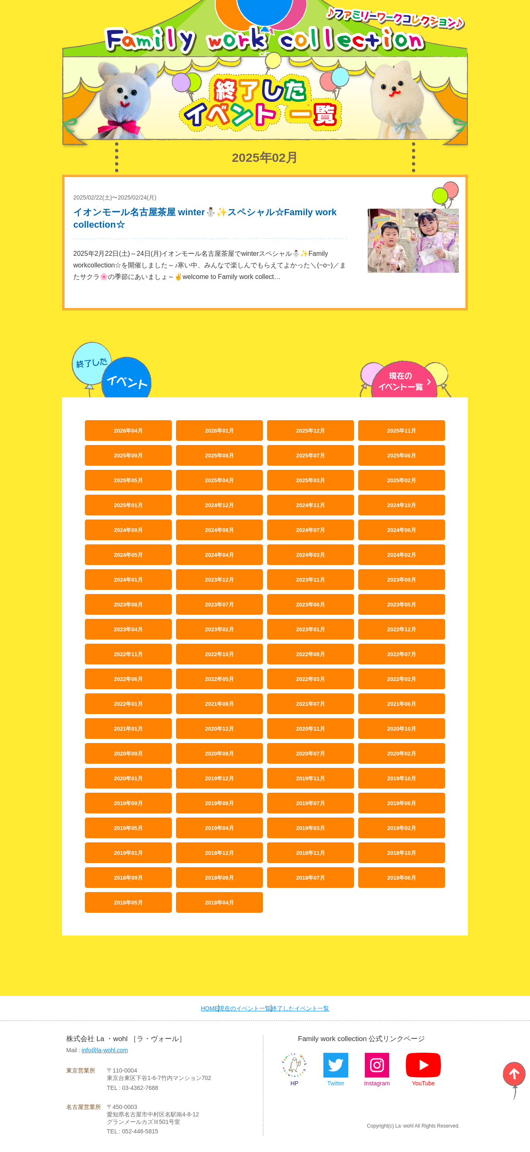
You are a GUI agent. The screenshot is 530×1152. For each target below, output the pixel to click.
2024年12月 (219, 504)
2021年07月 (310, 703)
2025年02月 (401, 479)
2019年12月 (219, 778)
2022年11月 (128, 653)
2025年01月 (128, 504)
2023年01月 (310, 629)
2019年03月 (310, 827)
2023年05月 (401, 604)
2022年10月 (219, 653)
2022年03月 (310, 678)
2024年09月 (128, 529)
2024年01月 (128, 579)
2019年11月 (310, 778)
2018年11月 (310, 852)
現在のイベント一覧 (243, 1008)
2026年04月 (128, 430)
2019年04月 (219, 827)
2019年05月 (128, 827)
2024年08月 (219, 529)
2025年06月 (401, 455)
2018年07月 (310, 877)
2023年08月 (128, 604)
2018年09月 (128, 877)
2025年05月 (128, 479)
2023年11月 (310, 579)
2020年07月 (310, 753)
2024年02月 (401, 554)
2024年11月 (310, 504)
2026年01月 (219, 430)
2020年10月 (401, 728)
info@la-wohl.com (105, 1050)
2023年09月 (401, 579)
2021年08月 (219, 703)
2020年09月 (128, 753)
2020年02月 (401, 753)
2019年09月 (128, 802)
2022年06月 (128, 678)
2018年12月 (219, 852)
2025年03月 (310, 479)
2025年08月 (219, 455)
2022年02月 (401, 678)
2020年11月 (310, 728)
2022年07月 (401, 653)
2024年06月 (401, 529)
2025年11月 (401, 430)
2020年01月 (128, 778)
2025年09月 (128, 455)
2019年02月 (401, 827)
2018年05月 (128, 902)
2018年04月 (219, 902)
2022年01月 (128, 703)
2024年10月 (401, 504)
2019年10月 (401, 778)
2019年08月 (219, 802)
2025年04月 (219, 479)
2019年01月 (128, 852)
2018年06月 (401, 877)
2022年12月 (401, 629)
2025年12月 (310, 430)
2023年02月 (219, 629)
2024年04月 (219, 554)
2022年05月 (219, 678)
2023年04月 (128, 629)
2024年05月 (128, 554)
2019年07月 (310, 802)
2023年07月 (219, 604)
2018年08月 (219, 877)
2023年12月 (219, 579)
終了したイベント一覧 (311, 1008)
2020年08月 (219, 753)
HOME (197, 1008)
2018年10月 (401, 852)
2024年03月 (310, 554)
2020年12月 (219, 728)
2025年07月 (310, 455)
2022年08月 (310, 653)
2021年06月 (401, 703)
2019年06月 (401, 802)
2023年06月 (310, 604)
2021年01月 (128, 728)
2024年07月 (310, 529)
